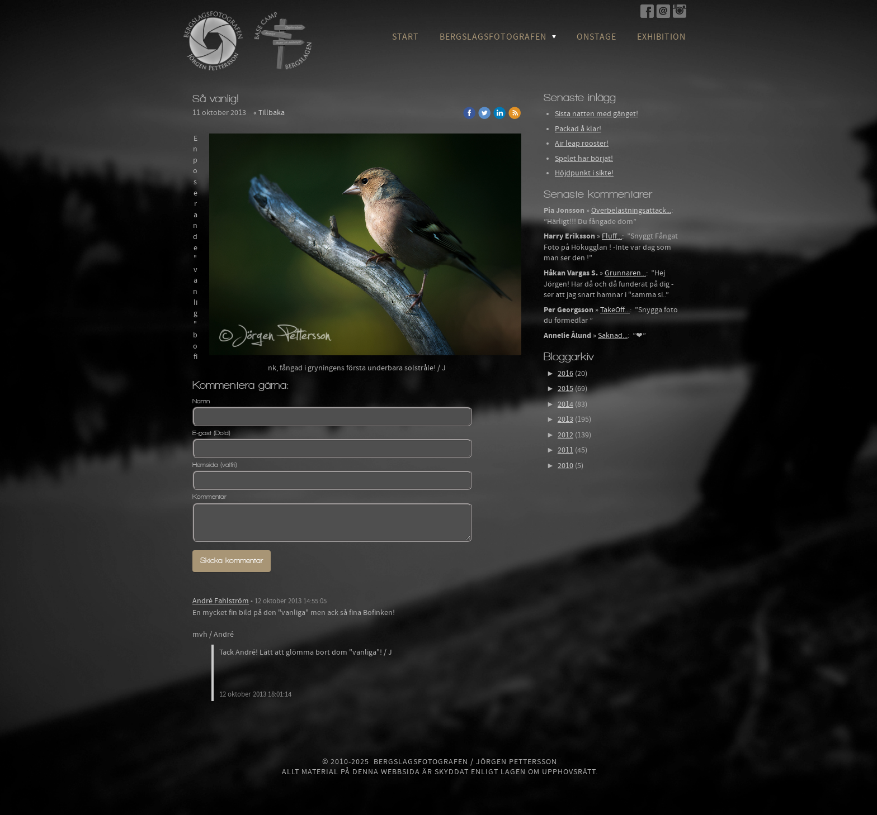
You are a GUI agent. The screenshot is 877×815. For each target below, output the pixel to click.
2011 (565, 450)
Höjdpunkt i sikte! (584, 173)
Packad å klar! (578, 129)
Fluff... (612, 236)
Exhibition (661, 36)
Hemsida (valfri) (214, 464)
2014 (565, 404)
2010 (565, 466)
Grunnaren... (625, 273)
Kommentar (209, 496)
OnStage (596, 36)
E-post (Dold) (211, 433)
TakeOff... (615, 310)
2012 (565, 435)
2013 (565, 419)
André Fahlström (220, 601)
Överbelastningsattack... (631, 211)
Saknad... (613, 336)
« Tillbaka (269, 113)
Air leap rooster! (582, 144)
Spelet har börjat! (584, 159)
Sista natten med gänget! (596, 114)
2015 (565, 389)
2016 (565, 374)
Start (405, 36)
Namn (201, 401)
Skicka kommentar (231, 560)
